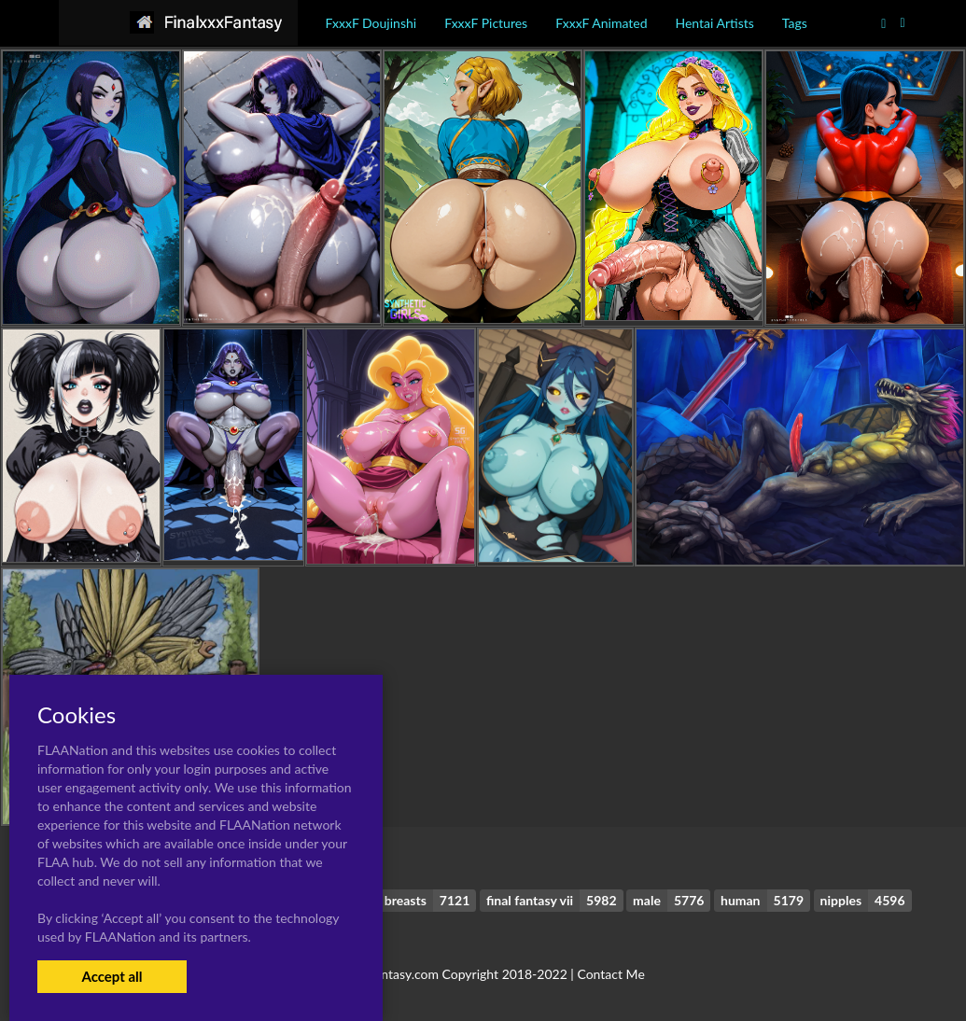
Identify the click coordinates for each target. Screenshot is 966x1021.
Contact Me (610, 974)
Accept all (111, 976)
